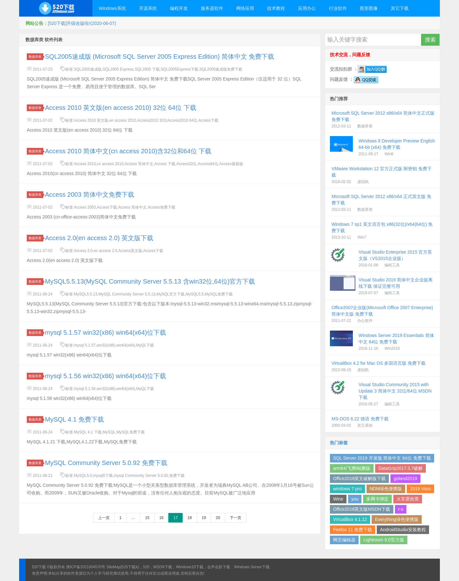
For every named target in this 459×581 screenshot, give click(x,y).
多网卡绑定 (377, 498)
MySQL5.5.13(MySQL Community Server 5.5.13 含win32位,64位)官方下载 (150, 281)
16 (161, 518)
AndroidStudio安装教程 (403, 529)
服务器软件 (212, 8)
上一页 (104, 518)
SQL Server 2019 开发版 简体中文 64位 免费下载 (382, 458)
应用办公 (307, 8)
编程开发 (179, 8)
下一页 (235, 518)
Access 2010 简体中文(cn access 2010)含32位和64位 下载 (128, 151)
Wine (338, 498)
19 (204, 518)
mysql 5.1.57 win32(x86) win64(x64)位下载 (105, 332)
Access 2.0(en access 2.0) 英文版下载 (99, 237)
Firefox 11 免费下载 (352, 529)
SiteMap (113, 567)
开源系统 (148, 8)
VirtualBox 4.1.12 (350, 519)
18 (189, 518)
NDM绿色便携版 (386, 488)
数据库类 (36, 56)
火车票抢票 (408, 498)
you (355, 498)
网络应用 (245, 8)
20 (218, 518)
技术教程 (276, 8)
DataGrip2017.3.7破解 (400, 468)
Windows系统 (112, 8)
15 (147, 518)
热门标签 (339, 442)
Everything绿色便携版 (396, 519)
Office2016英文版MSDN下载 (361, 509)
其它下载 (400, 8)
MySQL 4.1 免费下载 (74, 419)
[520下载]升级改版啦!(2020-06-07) (82, 23)
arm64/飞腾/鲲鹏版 (351, 468)
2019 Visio (420, 488)
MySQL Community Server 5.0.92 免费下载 (106, 462)
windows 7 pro (347, 488)
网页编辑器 (344, 539)
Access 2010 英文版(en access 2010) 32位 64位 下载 (120, 107)
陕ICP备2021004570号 (86, 567)
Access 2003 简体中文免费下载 (89, 194)
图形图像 (369, 8)
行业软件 (338, 8)
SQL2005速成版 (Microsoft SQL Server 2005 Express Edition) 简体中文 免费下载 (159, 56)
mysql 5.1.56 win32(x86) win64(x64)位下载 (105, 375)
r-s (400, 509)
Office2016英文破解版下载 (359, 478)
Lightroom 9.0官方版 (383, 539)
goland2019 (405, 478)
